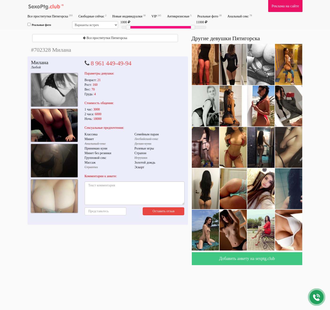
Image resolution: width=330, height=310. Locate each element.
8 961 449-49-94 (111, 63)
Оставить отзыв (164, 211)
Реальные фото (209, 16)
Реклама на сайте (285, 6)
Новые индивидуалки (128, 16)
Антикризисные (179, 16)
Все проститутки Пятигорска (50, 16)
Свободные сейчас (92, 16)
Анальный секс (240, 16)
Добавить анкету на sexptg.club (247, 258)
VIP (156, 16)
